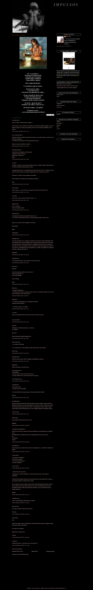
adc (13, 325)
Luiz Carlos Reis (16, 135)
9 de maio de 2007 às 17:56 (20, 234)
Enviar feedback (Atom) (23, 554)
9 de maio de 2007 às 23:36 (20, 397)
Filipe (13, 299)
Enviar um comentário (17, 549)
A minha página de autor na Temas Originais (67, 87)
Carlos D (14, 455)
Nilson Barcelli (15, 149)
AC (13, 163)
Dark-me (14, 506)
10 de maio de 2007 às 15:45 (20, 502)
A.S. (13, 312)
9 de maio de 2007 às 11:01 (20, 131)
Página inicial (35, 551)
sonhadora (14, 356)
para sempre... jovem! (18, 35)
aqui (77, 75)
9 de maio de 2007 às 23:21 (20, 381)
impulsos (14, 204)
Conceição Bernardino (17, 429)
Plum (13, 288)
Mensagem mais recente (17, 551)
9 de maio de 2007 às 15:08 (20, 159)
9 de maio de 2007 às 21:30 (20, 322)
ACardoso (14, 120)
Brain (13, 266)
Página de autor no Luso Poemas (64, 83)
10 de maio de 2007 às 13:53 (20, 494)
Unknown (14, 213)
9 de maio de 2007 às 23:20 (20, 361)
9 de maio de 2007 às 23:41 (20, 414)
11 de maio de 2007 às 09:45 (20, 537)
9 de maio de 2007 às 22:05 (20, 353)
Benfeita (58, 114)
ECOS (58, 96)
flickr (58, 126)
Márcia (13, 417)
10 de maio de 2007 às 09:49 (20, 442)
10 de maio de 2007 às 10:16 (20, 468)
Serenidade (14, 401)
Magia (13, 364)
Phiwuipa (14, 238)
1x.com (58, 128)
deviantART (59, 123)
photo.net (59, 125)
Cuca (13, 541)
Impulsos (66, 5)
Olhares (58, 121)
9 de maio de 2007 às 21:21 (20, 308)
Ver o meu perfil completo (64, 46)
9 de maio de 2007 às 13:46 (20, 146)
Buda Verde (14, 342)
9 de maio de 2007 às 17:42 (20, 210)
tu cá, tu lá (59, 107)
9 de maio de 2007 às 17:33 (20, 200)
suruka (13, 517)
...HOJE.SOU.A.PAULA (17, 471)
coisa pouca (59, 103)
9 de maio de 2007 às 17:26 (20, 192)
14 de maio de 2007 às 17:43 (20, 545)
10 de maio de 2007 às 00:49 (20, 425)
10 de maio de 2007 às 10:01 (20, 451)
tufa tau (14, 187)
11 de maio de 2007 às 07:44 (20, 514)
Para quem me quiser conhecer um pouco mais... (67, 85)
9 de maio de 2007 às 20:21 (20, 295)
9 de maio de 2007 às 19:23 (20, 262)
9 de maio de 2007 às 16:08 (20, 184)
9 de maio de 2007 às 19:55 (20, 284)
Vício (13, 195)
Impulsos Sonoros (61, 105)
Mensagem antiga (50, 551)
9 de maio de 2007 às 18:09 (20, 254)
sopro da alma (60, 94)
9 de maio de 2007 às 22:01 (20, 338)
